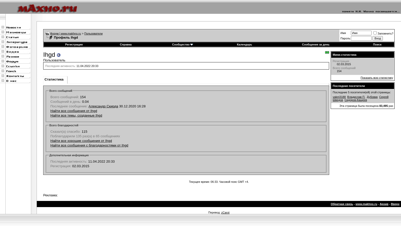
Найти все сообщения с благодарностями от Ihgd (89, 145)
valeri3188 (339, 96)
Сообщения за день (315, 44)
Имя (343, 33)
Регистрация (74, 44)
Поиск (377, 44)
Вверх (395, 204)
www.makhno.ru (366, 204)
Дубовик (372, 96)
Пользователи (93, 33)
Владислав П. (356, 96)
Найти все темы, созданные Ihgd (76, 115)
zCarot (225, 212)
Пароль (345, 38)
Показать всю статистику (377, 77)
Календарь (244, 44)
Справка (126, 44)
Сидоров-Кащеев (355, 99)
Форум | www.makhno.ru (65, 33)
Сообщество (182, 44)
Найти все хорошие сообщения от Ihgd (81, 141)
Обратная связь (342, 204)
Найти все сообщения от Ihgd (73, 111)
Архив (384, 204)
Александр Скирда (103, 106)
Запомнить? (383, 33)
